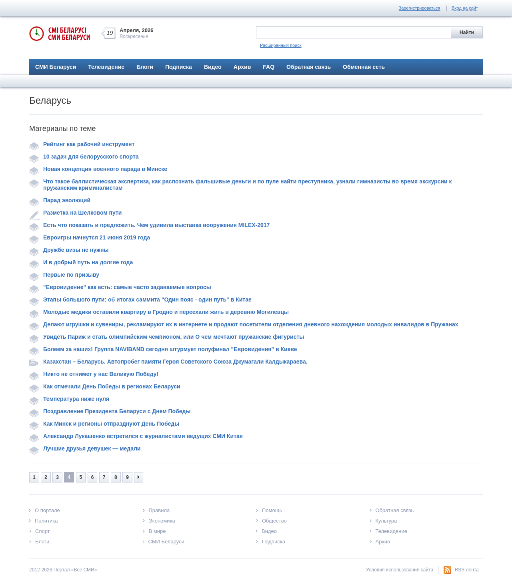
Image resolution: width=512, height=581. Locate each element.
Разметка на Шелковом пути (75, 212)
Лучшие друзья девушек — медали (84, 448)
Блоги (144, 67)
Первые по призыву (64, 274)
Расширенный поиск (281, 45)
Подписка (178, 67)
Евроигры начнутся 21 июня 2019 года (89, 237)
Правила (159, 510)
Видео (213, 67)
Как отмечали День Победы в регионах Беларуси (104, 386)
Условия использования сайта (399, 570)
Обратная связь (308, 67)
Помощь (272, 510)
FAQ (268, 67)
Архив (242, 67)
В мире (157, 531)
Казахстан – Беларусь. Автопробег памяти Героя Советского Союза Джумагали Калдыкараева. (168, 361)
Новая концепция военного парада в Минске (98, 169)
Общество (274, 521)
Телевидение (106, 67)
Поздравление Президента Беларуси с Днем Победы (109, 411)
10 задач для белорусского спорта (84, 156)
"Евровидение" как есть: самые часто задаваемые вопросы (120, 287)
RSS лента (467, 570)
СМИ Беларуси (55, 67)
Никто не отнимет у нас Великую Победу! (93, 374)
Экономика (162, 521)
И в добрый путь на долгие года (81, 262)
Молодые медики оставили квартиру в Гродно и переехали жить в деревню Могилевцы (159, 312)
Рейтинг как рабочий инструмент (81, 144)
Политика (46, 521)
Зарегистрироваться (419, 8)
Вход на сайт (465, 8)
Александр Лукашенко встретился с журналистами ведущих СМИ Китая (136, 436)
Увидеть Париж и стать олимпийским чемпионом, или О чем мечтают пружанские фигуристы (166, 337)
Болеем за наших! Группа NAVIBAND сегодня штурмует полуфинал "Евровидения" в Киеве (163, 349)
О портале (47, 510)
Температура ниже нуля (69, 399)
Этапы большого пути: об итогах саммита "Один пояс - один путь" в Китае (140, 299)
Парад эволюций (59, 200)
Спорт (42, 531)
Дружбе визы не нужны (68, 250)
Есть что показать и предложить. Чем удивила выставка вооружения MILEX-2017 (149, 225)
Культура (386, 521)
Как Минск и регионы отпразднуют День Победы (104, 423)
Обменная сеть (364, 67)
